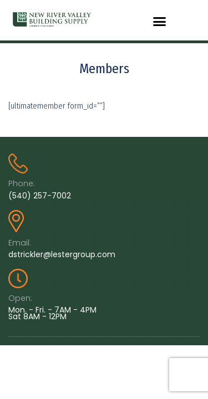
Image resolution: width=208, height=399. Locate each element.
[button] (159, 21)
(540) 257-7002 (39, 195)
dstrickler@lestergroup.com (61, 254)
